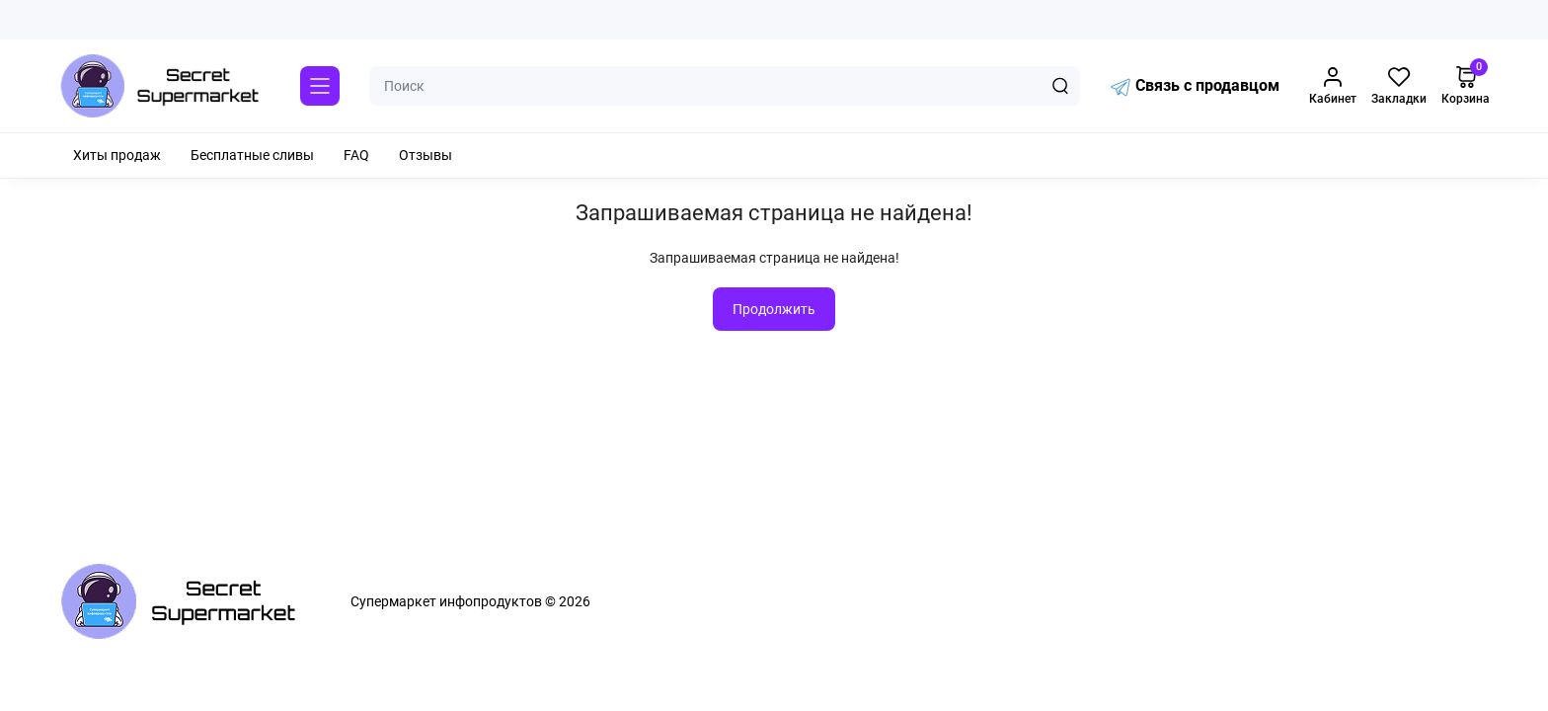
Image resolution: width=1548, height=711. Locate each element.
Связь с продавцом (1194, 87)
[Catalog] (320, 86)
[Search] (1060, 86)
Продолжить (774, 309)
